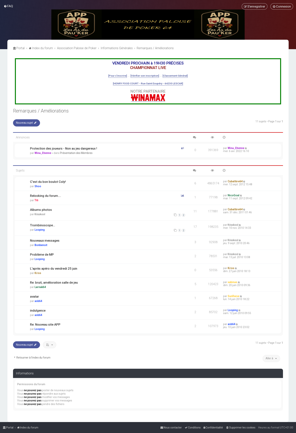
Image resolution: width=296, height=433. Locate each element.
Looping (40, 229)
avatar (34, 296)
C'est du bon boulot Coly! (48, 182)
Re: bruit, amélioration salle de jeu (54, 282)
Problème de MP (42, 254)
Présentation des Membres (76, 152)
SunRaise (233, 296)
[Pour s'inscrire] (117, 75)
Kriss (38, 273)
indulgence (37, 310)
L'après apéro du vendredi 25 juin (53, 268)
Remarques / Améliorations (41, 111)
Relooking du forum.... (45, 196)
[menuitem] (8, 6)
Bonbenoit (41, 245)
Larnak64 (40, 287)
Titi (36, 200)
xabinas (232, 282)
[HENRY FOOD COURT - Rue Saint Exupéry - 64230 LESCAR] (148, 83)
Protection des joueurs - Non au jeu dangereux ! (63, 148)
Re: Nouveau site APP (45, 324)
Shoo (38, 186)
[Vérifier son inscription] (144, 75)
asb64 (38, 301)
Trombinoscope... (42, 225)
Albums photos (41, 210)
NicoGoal (233, 195)
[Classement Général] (175, 75)
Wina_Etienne (43, 152)
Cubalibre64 (235, 181)
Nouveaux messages (44, 240)
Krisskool (40, 214)
